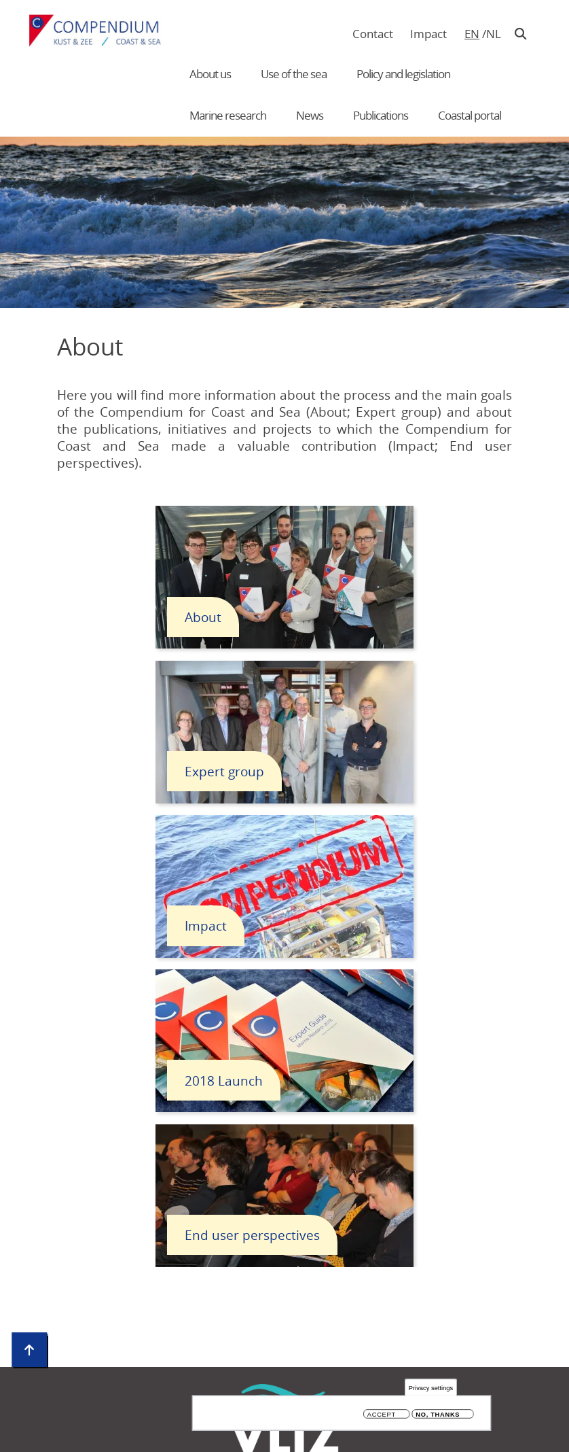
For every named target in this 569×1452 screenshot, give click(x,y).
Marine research (227, 115)
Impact (428, 33)
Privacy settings (431, 1388)
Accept (381, 1415)
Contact (372, 33)
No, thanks (438, 1415)
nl (493, 33)
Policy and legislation (403, 74)
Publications (380, 115)
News (309, 115)
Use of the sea (294, 74)
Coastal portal (469, 115)
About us (210, 74)
